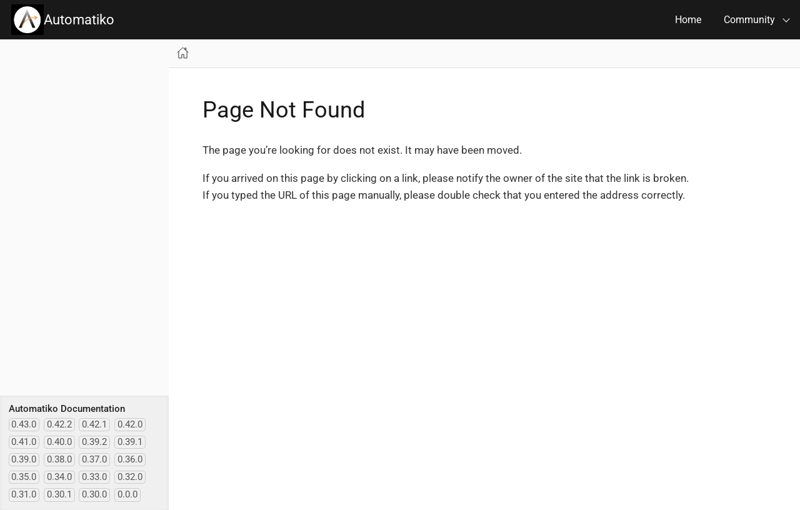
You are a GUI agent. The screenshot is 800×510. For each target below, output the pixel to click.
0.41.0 (23, 442)
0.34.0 (59, 476)
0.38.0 (59, 459)
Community (749, 20)
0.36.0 (130, 459)
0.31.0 (23, 494)
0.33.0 (94, 476)
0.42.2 (59, 424)
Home (688, 20)
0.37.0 (94, 459)
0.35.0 (23, 476)
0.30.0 (94, 494)
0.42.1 (94, 424)
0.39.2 (94, 442)
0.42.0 (130, 424)
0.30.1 (59, 494)
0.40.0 (59, 442)
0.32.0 (130, 476)
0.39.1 (130, 442)
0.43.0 (23, 424)
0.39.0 (23, 459)
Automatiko (62, 19)
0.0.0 (128, 494)
